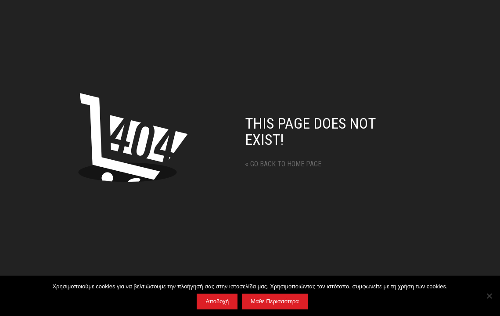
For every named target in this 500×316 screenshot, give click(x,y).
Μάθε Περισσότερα (275, 301)
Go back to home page (283, 164)
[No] (489, 295)
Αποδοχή (217, 301)
